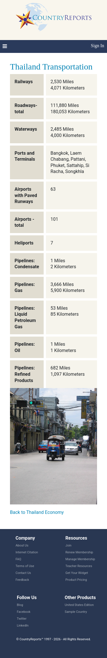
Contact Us (23, 573)
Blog (20, 605)
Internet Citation (27, 552)
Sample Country (76, 612)
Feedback (22, 580)
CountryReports (53, 17)
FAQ (18, 559)
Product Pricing (76, 580)
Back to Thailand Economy (37, 512)
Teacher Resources (78, 566)
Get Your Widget (76, 573)
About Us (22, 545)
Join (68, 545)
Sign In (97, 45)
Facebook (24, 612)
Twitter (22, 619)
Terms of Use (25, 566)
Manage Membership (80, 559)
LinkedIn (23, 625)
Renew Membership (79, 552)
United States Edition (79, 605)
